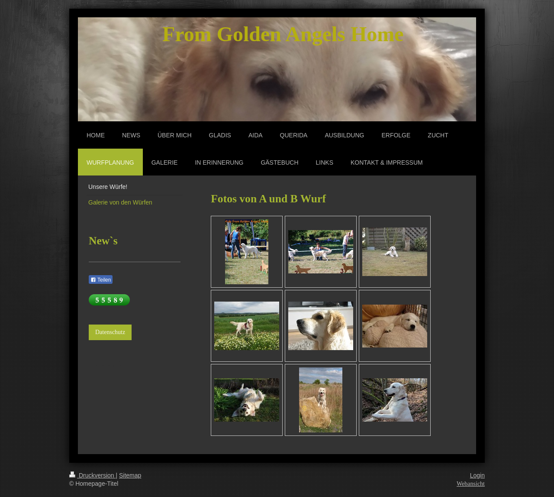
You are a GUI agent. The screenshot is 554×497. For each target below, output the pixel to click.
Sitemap (130, 475)
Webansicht (471, 484)
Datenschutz (110, 332)
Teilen (100, 280)
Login (477, 475)
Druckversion (92, 475)
